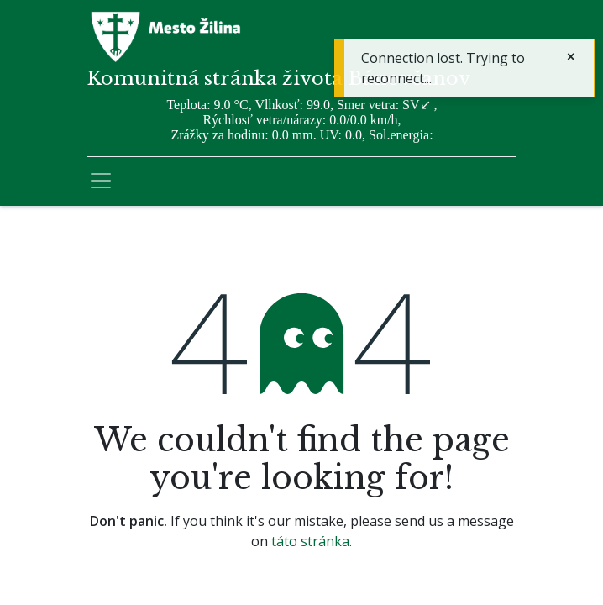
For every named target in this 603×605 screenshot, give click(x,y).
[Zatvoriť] (571, 56)
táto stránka (310, 541)
